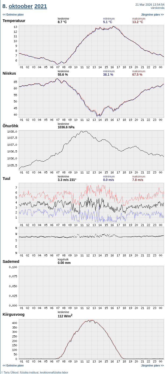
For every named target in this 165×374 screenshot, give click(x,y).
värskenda (157, 7)
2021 (40, 6)
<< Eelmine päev (13, 14)
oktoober (21, 6)
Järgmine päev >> (152, 14)
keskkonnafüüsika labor (54, 372)
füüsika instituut (29, 372)
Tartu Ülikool (11, 372)
